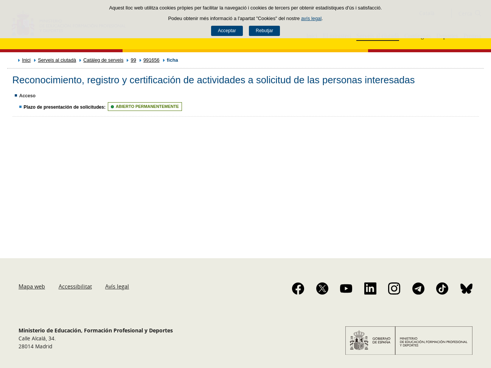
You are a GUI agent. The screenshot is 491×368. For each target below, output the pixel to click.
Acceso (27, 95)
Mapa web (32, 286)
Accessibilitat (75, 286)
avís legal (311, 18)
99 (133, 60)
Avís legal (117, 286)
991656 (151, 60)
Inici (26, 60)
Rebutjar (264, 30)
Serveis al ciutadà (57, 60)
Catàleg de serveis (103, 60)
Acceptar (227, 30)
